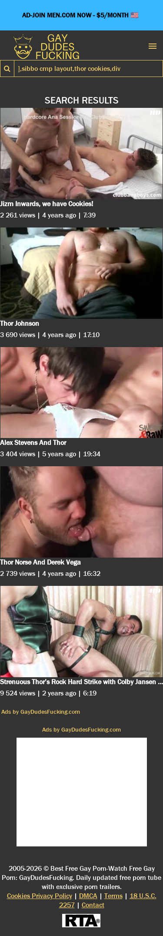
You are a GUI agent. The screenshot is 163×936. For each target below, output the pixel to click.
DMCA (88, 895)
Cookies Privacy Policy (39, 895)
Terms (113, 895)
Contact (93, 904)
